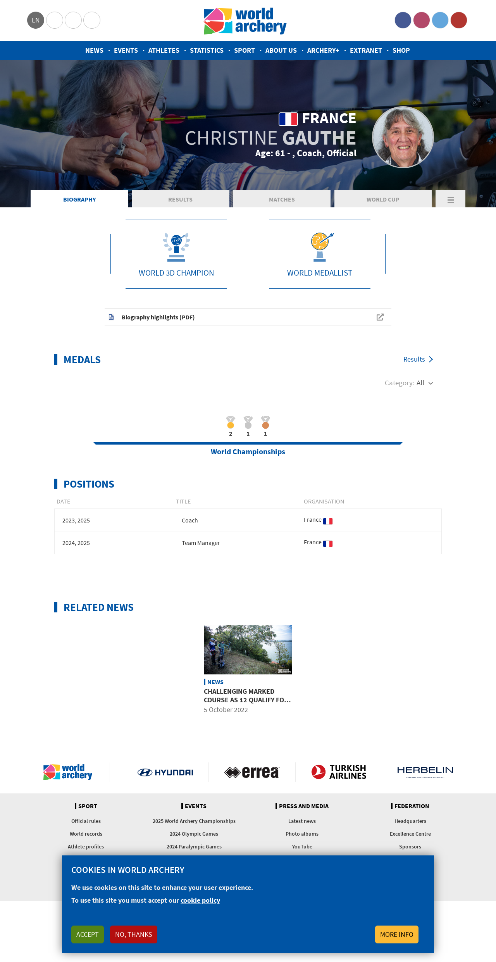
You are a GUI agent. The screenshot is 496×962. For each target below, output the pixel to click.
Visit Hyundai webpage (165, 772)
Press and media (304, 806)
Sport (244, 50)
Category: (400, 382)
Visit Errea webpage (252, 772)
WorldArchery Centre (91, 20)
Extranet (366, 50)
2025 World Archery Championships (194, 820)
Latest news (302, 820)
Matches (282, 199)
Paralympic (73, 20)
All (420, 382)
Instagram (421, 20)
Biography (79, 199)
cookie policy (200, 900)
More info (396, 934)
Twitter (440, 20)
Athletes (163, 50)
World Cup (383, 199)
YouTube (458, 20)
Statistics (207, 50)
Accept (87, 934)
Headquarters (410, 820)
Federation (411, 806)
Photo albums (302, 833)
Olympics (54, 20)
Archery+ (323, 50)
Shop (401, 50)
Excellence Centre (410, 833)
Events (126, 50)
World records (86, 833)
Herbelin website (425, 772)
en (36, 20)
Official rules (86, 820)
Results (180, 199)
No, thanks (133, 934)
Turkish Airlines (339, 772)
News (94, 50)
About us (281, 50)
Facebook (403, 20)
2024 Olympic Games (194, 833)
